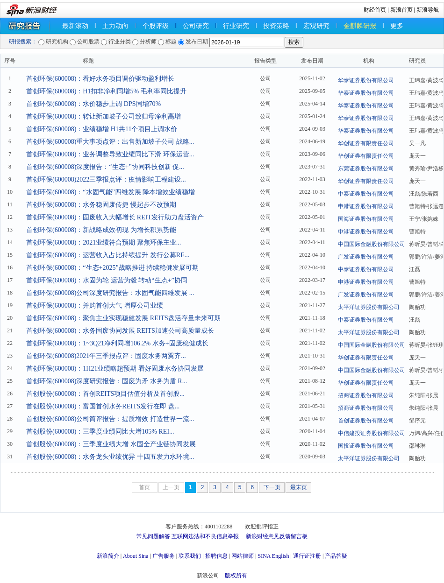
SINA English (273, 556)
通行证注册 (307, 556)
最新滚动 (75, 25)
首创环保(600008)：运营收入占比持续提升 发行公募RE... (107, 255)
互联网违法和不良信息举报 (205, 536)
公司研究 (196, 25)
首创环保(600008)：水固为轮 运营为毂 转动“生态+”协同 (106, 280)
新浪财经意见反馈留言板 (277, 536)
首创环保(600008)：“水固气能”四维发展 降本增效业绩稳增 (110, 192)
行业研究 (236, 25)
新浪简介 (108, 556)
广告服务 (163, 556)
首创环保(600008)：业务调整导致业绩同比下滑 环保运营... (110, 154)
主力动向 (115, 25)
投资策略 (276, 25)
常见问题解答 (153, 536)
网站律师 (242, 556)
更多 (396, 25)
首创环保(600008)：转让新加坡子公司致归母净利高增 (103, 116)
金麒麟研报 (360, 25)
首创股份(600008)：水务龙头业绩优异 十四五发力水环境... (110, 456)
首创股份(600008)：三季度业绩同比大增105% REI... (100, 431)
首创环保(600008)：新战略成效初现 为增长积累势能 (101, 229)
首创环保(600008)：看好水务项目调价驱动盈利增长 (100, 78)
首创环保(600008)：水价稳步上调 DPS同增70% (93, 103)
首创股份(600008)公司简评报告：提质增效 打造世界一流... (110, 418)
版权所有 (236, 575)
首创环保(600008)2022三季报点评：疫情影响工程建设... (106, 179)
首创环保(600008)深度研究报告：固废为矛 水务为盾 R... (106, 381)
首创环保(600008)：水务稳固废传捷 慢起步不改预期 (101, 204)
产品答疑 (336, 556)
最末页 (298, 487)
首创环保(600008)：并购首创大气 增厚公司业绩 (94, 305)
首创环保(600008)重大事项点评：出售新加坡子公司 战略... (110, 141)
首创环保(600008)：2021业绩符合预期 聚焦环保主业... (103, 242)
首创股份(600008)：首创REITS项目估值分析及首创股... (105, 393)
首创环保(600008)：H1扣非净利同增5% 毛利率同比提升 (106, 91)
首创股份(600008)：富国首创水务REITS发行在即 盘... (102, 406)
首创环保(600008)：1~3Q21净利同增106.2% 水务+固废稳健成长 (117, 343)
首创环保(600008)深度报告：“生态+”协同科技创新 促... (105, 166)
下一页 (272, 487)
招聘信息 (216, 556)
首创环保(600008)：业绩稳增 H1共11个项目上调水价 (101, 129)
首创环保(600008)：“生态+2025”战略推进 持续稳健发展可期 (112, 267)
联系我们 (190, 556)
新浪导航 (427, 10)
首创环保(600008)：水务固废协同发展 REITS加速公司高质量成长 (120, 330)
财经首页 (375, 10)
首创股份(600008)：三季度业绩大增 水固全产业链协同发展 (111, 444)
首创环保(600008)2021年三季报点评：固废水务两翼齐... (106, 355)
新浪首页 (401, 10)
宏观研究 (316, 25)
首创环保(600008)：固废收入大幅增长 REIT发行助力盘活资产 (115, 217)
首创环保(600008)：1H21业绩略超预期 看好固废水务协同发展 (115, 368)
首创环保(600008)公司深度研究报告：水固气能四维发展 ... (110, 292)
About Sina (135, 556)
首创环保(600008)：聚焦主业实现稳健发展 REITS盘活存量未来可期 (123, 318)
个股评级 (156, 25)
